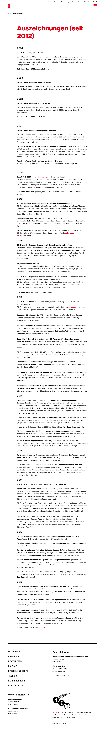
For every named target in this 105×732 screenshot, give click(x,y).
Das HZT (55, 712)
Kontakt (12, 666)
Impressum (14, 651)
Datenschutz (15, 656)
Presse (56, 2)
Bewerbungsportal (67, 2)
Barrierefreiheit (17, 681)
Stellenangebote (18, 671)
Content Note (16, 686)
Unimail (79, 2)
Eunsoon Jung (42, 177)
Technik (12, 676)
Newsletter (15, 661)
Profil (95, 2)
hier (45, 627)
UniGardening (73, 307)
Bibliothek (87, 2)
